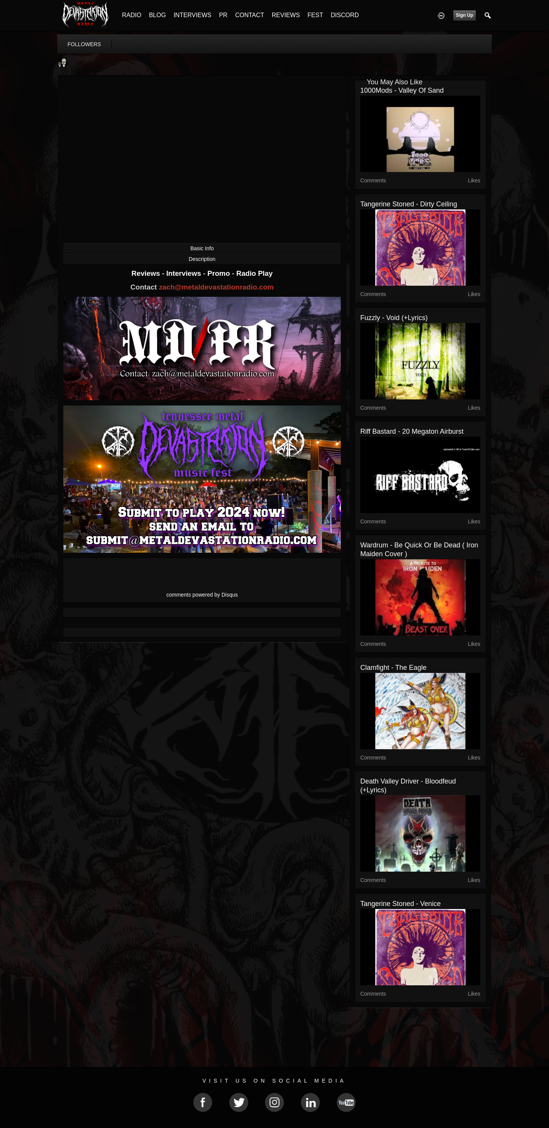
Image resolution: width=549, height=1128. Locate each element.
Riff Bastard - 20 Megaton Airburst (412, 431)
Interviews (184, 273)
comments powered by (202, 595)
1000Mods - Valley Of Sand (402, 90)
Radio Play (254, 273)
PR (223, 15)
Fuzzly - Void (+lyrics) (394, 318)
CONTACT (249, 15)
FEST (315, 15)
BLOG (157, 15)
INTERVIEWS (192, 15)
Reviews (147, 273)
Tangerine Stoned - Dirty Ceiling (408, 204)
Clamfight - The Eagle (393, 667)
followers (84, 44)
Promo (219, 273)
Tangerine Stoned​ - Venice (400, 904)
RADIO (131, 15)
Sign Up (464, 15)
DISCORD (345, 15)
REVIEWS (286, 15)
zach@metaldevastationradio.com (216, 287)
